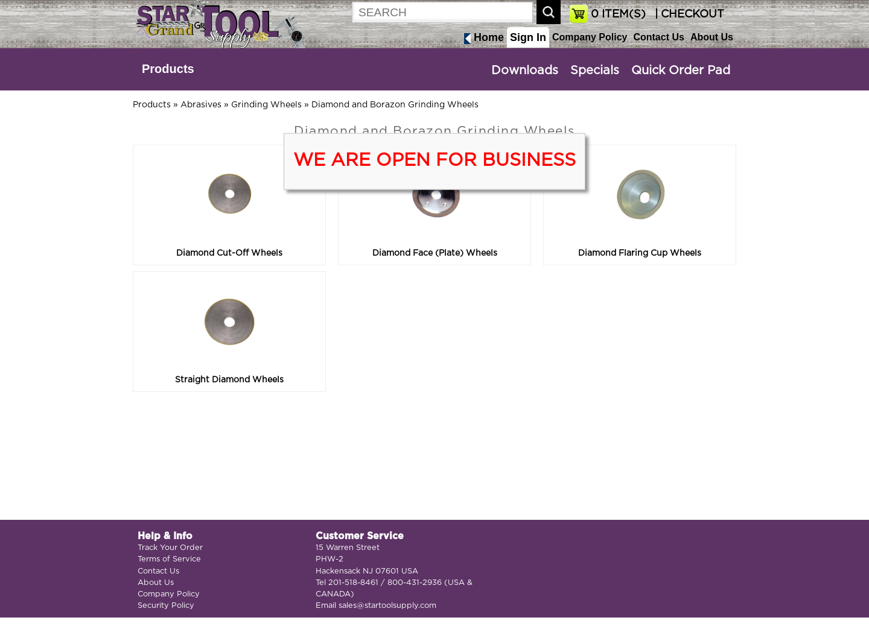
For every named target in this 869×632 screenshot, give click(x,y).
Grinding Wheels (266, 105)
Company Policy (589, 37)
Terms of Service (169, 559)
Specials (594, 71)
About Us (711, 37)
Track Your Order (170, 548)
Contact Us (658, 37)
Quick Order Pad (680, 71)
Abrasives (200, 105)
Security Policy (166, 606)
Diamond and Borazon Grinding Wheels (395, 105)
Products (168, 68)
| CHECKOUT (688, 14)
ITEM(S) (618, 14)
